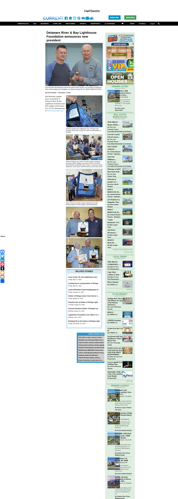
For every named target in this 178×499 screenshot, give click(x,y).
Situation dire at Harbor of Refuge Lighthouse (85, 302)
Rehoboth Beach (119, 396)
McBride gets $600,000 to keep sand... (91, 350)
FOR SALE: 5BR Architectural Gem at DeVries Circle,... (123, 93)
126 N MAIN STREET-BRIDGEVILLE (114, 148)
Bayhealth (113, 378)
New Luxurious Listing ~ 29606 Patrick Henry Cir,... (123, 415)
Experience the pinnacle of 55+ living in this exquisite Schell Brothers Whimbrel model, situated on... (123, 424)
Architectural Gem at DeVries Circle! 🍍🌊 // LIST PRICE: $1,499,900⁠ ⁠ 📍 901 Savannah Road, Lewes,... (122, 102)
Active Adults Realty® (113, 185)
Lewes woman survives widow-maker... (92, 342)
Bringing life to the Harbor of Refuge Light (84, 321)
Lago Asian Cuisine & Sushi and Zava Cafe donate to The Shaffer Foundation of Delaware (114, 273)
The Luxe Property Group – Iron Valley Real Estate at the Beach (119, 129)
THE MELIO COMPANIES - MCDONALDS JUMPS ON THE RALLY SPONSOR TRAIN (114, 263)
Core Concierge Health (114, 344)
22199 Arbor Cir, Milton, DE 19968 (121, 460)
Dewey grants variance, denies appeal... (92, 345)
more (128, 381)
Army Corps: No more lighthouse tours (83, 277)
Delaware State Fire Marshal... (88, 355)
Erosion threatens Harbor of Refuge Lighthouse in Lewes (89, 308)
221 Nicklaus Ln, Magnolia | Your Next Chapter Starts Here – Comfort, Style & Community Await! (114, 201)
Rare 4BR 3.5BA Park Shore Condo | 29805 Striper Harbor (123, 436)
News (128, 249)
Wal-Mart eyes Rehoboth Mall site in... (91, 340)
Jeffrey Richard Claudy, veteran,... (90, 357)
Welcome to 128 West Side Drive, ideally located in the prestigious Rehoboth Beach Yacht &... (123, 403)
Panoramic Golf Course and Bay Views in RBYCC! (123, 392)
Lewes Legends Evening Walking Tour (116, 363)
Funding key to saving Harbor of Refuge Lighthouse (87, 283)
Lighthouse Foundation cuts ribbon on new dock (86, 315)
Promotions (118, 249)
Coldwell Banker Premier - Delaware (114, 153)
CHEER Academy (114, 320)
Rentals (127, 252)
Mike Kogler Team (113, 226)
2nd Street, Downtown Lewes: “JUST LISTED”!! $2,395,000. (113, 231)
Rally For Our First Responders (113, 268)
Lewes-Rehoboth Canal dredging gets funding (85, 290)
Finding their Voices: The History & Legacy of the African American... (116, 302)
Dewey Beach (119, 483)
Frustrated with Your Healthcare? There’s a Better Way (116, 339)
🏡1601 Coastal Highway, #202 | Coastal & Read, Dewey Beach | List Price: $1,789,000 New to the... (123, 490)
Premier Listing (120, 86)
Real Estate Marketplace (120, 116)
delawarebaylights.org (55, 111)
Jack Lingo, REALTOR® (120, 109)
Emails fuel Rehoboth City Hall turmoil (91, 347)
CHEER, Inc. (114, 284)
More (128, 289)
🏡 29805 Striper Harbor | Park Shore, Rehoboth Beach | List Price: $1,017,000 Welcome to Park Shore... (123, 447)
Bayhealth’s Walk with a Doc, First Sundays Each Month (116, 374)
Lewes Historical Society (114, 308)
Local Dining (120, 257)
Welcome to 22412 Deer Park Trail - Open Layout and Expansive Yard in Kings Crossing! (114, 170)
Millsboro (117, 419)
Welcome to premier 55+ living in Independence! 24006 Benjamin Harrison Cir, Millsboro (114, 180)
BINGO (110, 312)
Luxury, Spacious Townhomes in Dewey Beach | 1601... (123, 479)
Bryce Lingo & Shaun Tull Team (123, 408)
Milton (117, 462)
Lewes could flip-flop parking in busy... (92, 352)
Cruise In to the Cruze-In (116, 329)
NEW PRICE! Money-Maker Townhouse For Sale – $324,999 (113, 123)
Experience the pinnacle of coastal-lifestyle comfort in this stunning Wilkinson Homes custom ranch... (123, 468)
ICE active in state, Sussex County (90, 337)
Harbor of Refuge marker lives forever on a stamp (86, 296)
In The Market (120, 294)
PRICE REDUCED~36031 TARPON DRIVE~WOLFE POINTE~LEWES (114, 211)
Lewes (117, 97)
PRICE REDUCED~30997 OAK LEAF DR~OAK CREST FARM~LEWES (114, 191)
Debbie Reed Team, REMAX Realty (122, 454)
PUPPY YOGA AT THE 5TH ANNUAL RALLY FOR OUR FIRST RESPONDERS (116, 351)
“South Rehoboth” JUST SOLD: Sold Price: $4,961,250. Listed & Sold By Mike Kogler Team (114, 221)
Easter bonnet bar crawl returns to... (91, 360)
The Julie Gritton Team (112, 175)
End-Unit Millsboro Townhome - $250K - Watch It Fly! (114, 158)
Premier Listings (120, 386)
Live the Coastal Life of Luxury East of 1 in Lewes (114, 135)
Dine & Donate (113, 282)
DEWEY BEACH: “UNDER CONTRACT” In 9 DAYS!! (114, 241)
